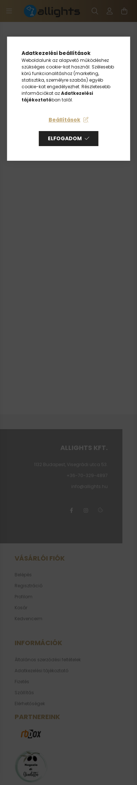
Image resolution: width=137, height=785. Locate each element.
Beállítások (64, 119)
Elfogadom (65, 138)
